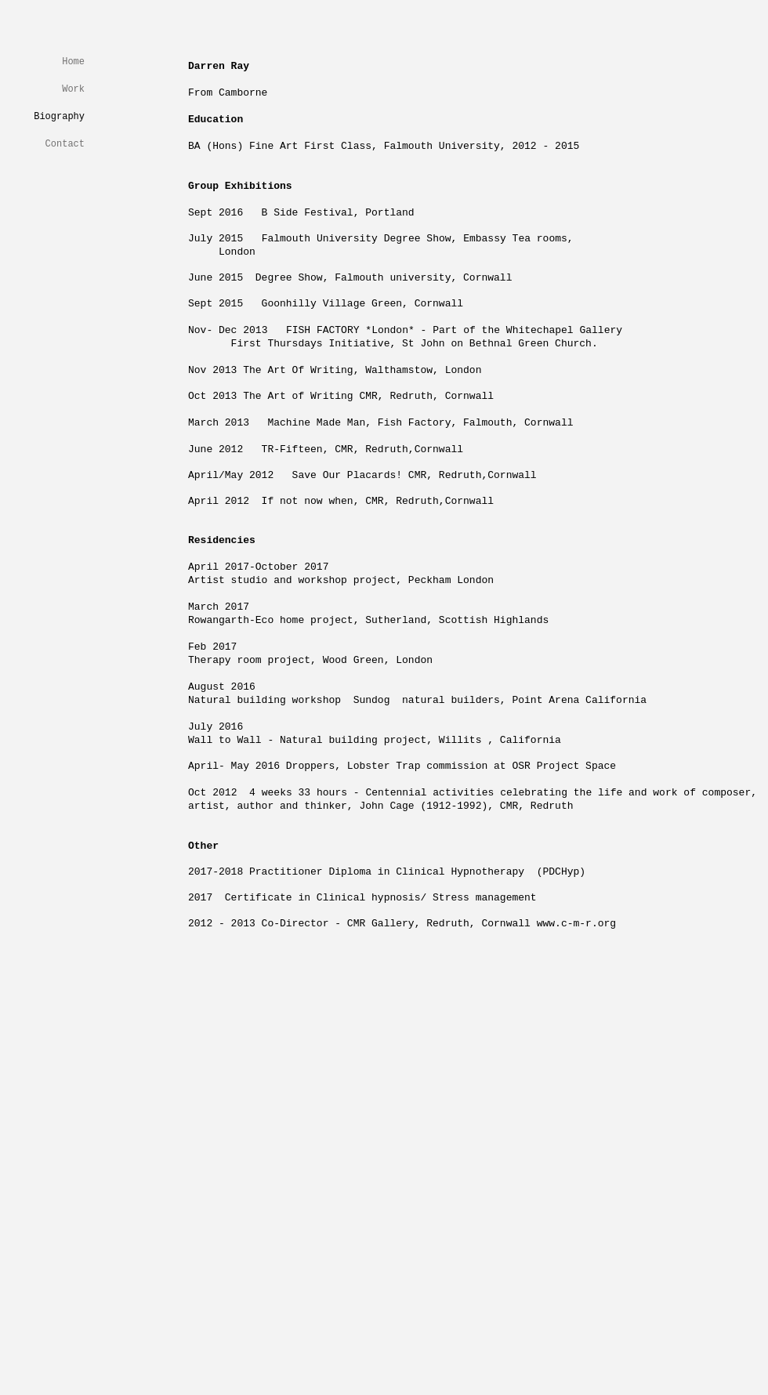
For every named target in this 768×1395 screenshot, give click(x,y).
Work (73, 89)
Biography (59, 116)
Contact (65, 144)
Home (73, 61)
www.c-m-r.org (576, 923)
